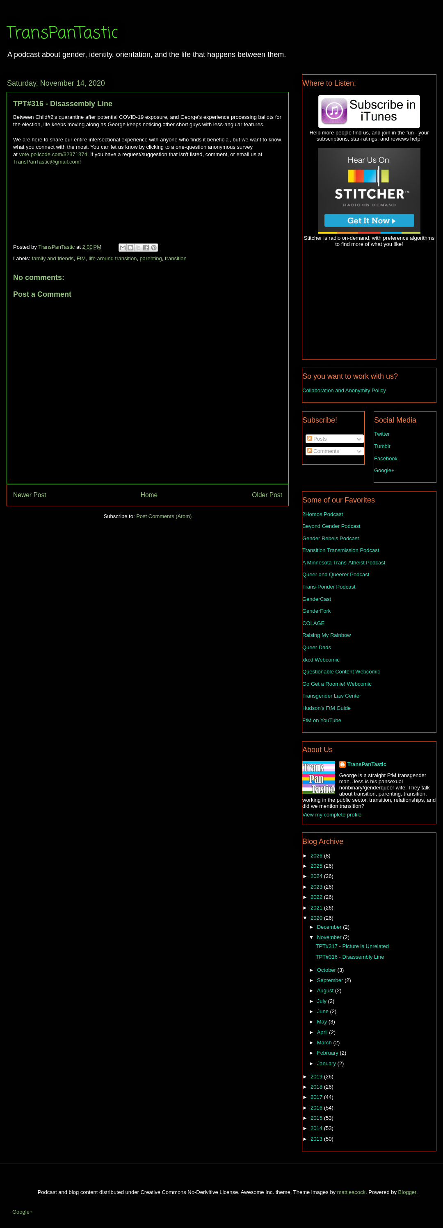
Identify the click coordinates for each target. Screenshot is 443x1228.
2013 (317, 1139)
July (322, 1001)
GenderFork (316, 611)
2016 (317, 1108)
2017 (317, 1097)
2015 (317, 1118)
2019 (317, 1076)
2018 (317, 1087)
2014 (317, 1128)
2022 (317, 897)
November (330, 937)
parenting (151, 258)
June (323, 1011)
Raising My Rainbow (326, 635)
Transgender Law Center (331, 696)
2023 (317, 887)
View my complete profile (331, 815)
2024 (317, 876)
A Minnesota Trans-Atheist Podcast (343, 562)
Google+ (384, 470)
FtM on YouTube (321, 720)
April (323, 1032)
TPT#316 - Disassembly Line (349, 957)
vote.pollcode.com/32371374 (53, 154)
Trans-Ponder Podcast (329, 587)
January (327, 1063)
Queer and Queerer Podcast (335, 574)
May (323, 1022)
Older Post (267, 494)
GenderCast (316, 599)
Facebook (385, 458)
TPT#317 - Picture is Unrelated (351, 946)
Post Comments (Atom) (164, 516)
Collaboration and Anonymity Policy (344, 390)
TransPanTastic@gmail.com (46, 162)
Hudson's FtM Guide (326, 708)
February (328, 1053)
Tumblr (382, 446)
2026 (317, 856)
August (326, 990)
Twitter (382, 434)
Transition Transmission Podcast (340, 550)
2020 (317, 918)
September (331, 980)
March (325, 1042)
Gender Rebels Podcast (330, 538)
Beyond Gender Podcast (331, 526)
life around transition (113, 258)
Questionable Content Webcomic (341, 672)
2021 (317, 908)
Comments (323, 451)
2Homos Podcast (322, 514)
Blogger (407, 1192)
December (330, 927)
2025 (317, 866)
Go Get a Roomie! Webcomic (337, 684)
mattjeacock (351, 1192)
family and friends (53, 258)
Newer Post (29, 494)
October (327, 970)
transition (176, 258)
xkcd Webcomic (321, 660)
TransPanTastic (62, 33)
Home (149, 494)
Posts (317, 439)
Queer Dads (316, 647)
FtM (81, 258)
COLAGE (313, 623)
